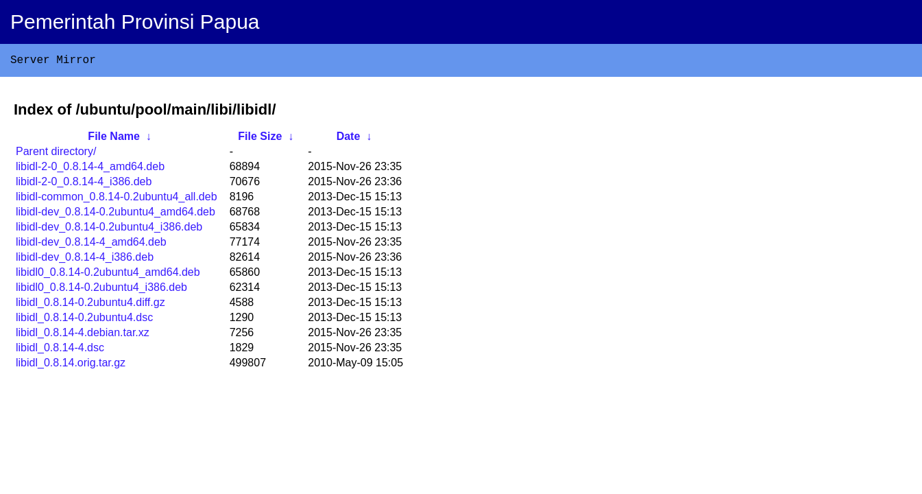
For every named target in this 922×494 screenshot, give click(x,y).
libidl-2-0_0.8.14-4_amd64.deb (90, 169)
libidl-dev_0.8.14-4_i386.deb (85, 260)
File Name (114, 139)
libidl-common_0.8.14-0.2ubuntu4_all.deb (116, 199)
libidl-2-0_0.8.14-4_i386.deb (83, 184)
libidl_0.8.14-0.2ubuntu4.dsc (84, 320)
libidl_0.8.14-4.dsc (60, 350)
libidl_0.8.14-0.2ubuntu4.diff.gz (90, 305)
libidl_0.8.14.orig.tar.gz (70, 365)
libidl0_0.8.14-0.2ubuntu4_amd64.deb (108, 275)
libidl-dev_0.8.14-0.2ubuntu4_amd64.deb (115, 214)
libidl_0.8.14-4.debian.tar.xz (82, 335)
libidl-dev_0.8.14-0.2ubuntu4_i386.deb (109, 229)
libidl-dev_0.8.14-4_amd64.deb (91, 244)
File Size (260, 139)
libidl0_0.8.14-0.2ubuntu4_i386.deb (101, 290)
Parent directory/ (56, 154)
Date (349, 139)
